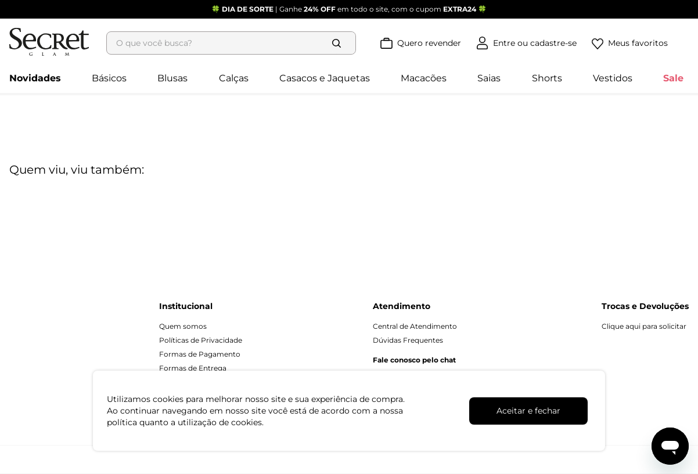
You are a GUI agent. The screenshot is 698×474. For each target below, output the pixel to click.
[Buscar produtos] (375, 24)
